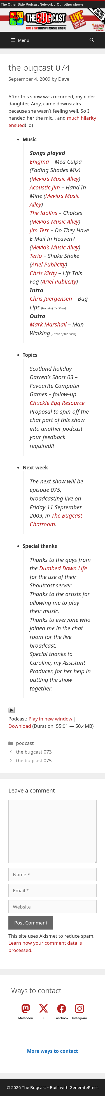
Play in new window (50, 718)
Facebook (61, 1018)
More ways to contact (52, 1051)
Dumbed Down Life (63, 568)
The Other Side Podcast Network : (28, 4)
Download (19, 726)
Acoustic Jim (45, 187)
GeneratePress (83, 1087)
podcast (25, 743)
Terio (36, 255)
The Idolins (43, 213)
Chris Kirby (43, 273)
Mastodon (25, 1018)
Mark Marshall (48, 324)
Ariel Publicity (48, 264)
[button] (91, 40)
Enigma (39, 161)
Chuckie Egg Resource (57, 403)
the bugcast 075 (34, 760)
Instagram (79, 1018)
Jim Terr (39, 230)
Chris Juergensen (51, 298)
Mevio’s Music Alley (55, 178)
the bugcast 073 (34, 752)
